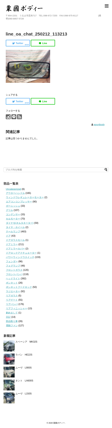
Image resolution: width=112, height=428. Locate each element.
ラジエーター (13, 291)
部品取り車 (12, 321)
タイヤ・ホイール (15, 227)
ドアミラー (12, 244)
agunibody (99, 124)
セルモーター (13, 218)
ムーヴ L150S (23, 393)
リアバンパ (12, 304)
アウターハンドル (15, 193)
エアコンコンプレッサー (19, 201)
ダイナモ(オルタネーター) (20, 223)
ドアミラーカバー (15, 248)
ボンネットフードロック (19, 287)
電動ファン (12, 325)
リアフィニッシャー (16, 308)
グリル (9, 210)
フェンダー (12, 261)
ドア (8, 236)
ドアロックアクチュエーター (21, 253)
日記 (8, 317)
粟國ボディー (59, 423)
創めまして (12, 312)
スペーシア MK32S (26, 341)
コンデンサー (13, 214)
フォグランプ (13, 265)
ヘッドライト (13, 278)
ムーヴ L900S (23, 367)
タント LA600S (24, 380)
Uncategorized (13, 189)
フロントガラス (14, 270)
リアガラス (12, 295)
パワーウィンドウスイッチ (20, 257)
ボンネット (12, 283)
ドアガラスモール (15, 240)
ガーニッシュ (13, 206)
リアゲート (12, 300)
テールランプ (13, 231)
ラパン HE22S (23, 354)
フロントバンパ (14, 274)
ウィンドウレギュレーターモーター (25, 197)
